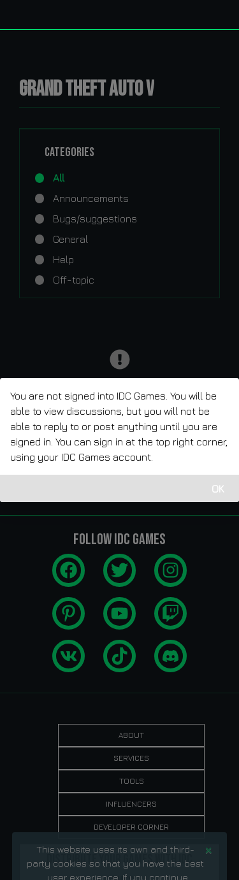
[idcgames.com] (24, 14)
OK (218, 488)
